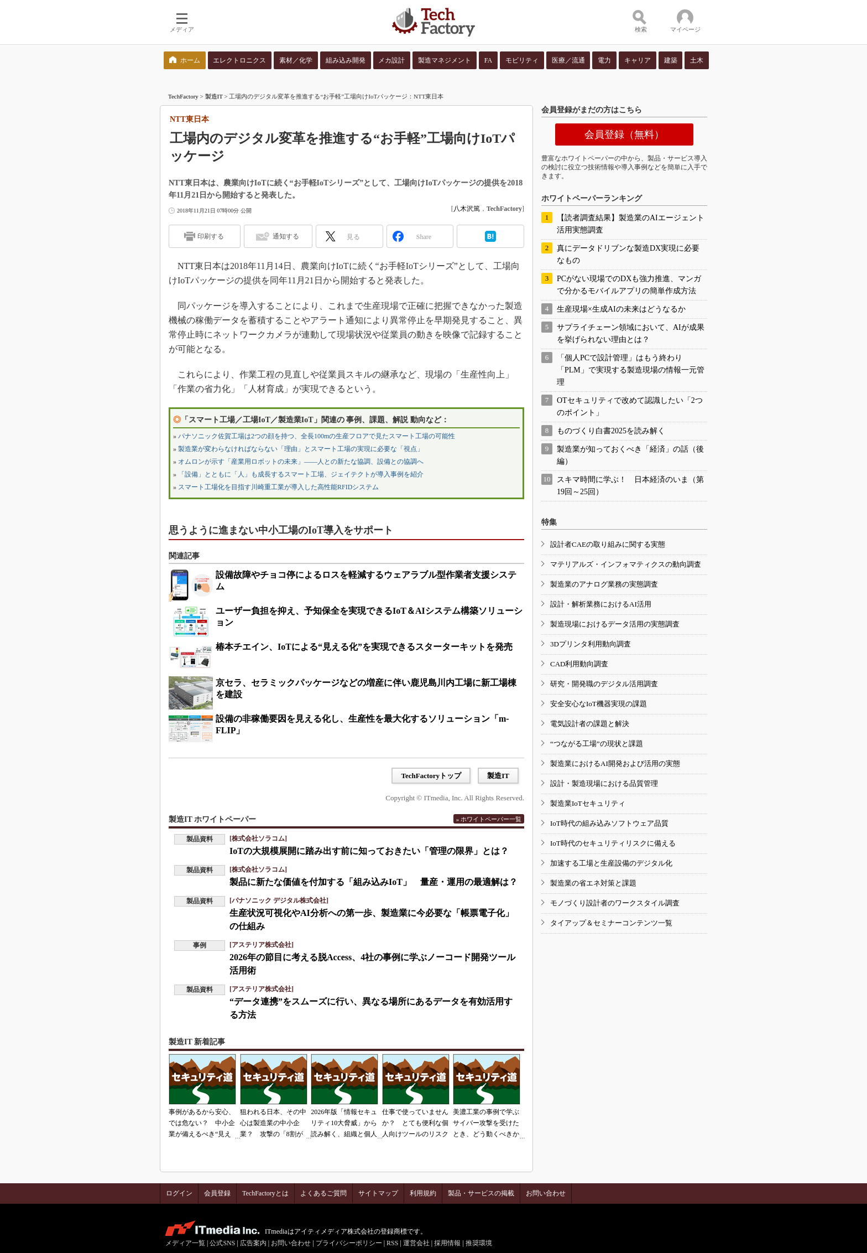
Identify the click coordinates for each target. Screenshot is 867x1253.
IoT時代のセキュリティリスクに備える (613, 843)
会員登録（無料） (624, 134)
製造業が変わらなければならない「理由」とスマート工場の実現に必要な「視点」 (301, 449)
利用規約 (423, 1193)
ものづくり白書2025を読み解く (611, 431)
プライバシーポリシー (349, 1243)
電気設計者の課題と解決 (589, 723)
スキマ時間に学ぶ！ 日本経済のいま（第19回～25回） (630, 485)
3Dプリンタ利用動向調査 (590, 644)
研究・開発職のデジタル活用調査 (604, 684)
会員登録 (217, 1193)
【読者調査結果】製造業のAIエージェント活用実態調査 (630, 224)
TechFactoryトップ (431, 776)
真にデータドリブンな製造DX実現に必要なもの (628, 254)
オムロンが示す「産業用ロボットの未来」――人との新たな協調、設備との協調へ (301, 461)
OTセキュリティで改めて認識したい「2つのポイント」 (630, 406)
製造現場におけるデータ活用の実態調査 (615, 624)
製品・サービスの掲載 (481, 1193)
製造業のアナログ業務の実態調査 (604, 584)
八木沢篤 (466, 209)
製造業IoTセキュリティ (587, 803)
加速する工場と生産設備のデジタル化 (611, 863)
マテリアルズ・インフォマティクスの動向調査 (625, 564)
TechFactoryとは (265, 1193)
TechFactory (183, 96)
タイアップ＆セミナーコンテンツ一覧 (611, 923)
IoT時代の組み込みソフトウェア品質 (609, 823)
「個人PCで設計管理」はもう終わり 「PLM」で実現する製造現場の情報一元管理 (630, 370)
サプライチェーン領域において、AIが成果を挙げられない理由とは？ (630, 333)
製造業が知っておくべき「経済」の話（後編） (630, 455)
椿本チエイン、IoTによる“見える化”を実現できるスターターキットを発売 (364, 646)
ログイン (179, 1193)
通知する (286, 236)
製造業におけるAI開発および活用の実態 (615, 763)
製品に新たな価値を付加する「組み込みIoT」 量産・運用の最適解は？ (373, 882)
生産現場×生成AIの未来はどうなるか (621, 309)
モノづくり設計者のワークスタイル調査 (615, 903)
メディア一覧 (185, 1243)
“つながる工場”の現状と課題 (596, 743)
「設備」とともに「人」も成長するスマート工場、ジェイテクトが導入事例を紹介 (301, 474)
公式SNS (222, 1243)
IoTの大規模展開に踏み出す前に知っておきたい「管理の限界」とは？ (369, 851)
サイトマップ (378, 1193)
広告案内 (253, 1243)
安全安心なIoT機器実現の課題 (598, 704)
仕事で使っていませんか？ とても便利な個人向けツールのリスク (415, 1123)
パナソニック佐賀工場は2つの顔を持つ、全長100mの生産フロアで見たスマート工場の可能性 (316, 436)
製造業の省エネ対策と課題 (593, 883)
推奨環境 (479, 1243)
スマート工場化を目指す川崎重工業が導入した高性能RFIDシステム (278, 487)
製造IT (214, 96)
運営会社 (416, 1243)
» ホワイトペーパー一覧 (488, 819)
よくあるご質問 (323, 1193)
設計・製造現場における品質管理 (604, 783)
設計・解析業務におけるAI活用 (600, 604)
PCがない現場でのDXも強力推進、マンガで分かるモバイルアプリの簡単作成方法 (629, 285)
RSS (392, 1243)
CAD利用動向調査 (579, 664)
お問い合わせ (546, 1193)
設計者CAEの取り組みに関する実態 (607, 544)
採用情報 (447, 1243)
